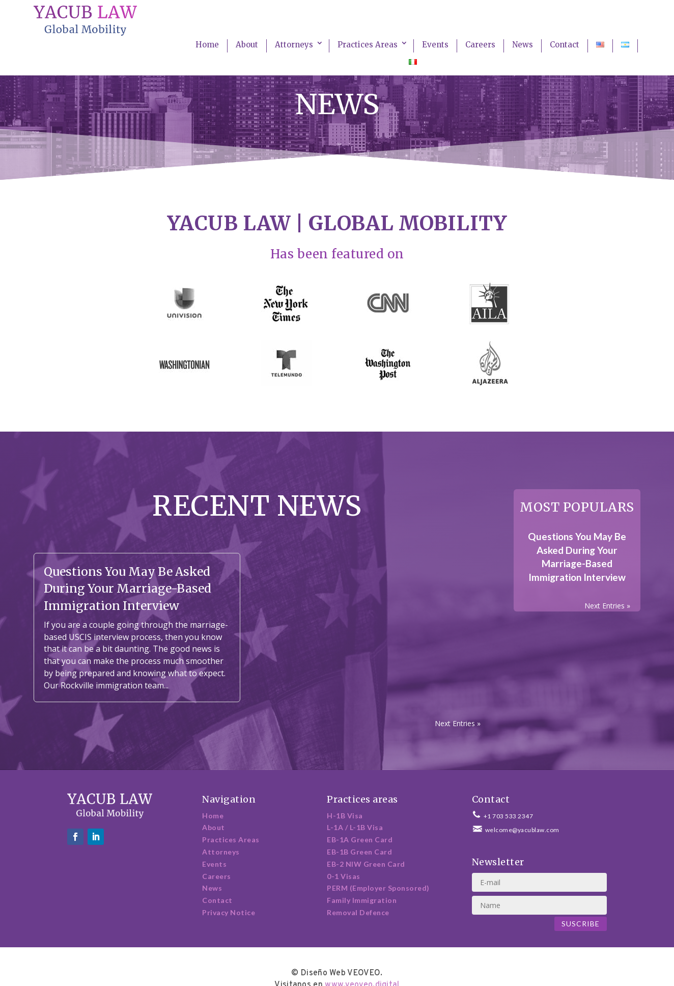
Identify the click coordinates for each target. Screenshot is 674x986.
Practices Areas (368, 44)
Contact (564, 44)
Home (207, 44)
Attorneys (294, 44)
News (522, 44)
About (247, 44)
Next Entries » (458, 723)
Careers (480, 44)
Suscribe (580, 923)
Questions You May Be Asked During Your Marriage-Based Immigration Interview (127, 588)
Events (435, 44)
